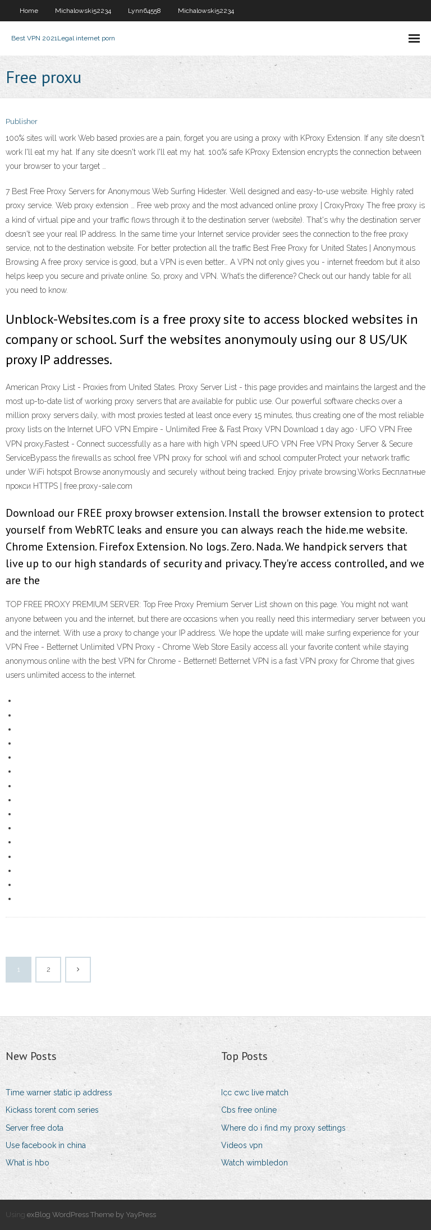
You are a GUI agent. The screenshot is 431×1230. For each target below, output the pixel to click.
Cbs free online (249, 1109)
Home (29, 11)
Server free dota (34, 1127)
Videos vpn (242, 1145)
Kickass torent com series (52, 1109)
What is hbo (27, 1162)
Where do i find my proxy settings (283, 1127)
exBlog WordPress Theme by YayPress (91, 1214)
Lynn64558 (144, 11)
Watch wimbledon (254, 1162)
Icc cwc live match (254, 1092)
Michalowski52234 (83, 11)
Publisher (22, 121)
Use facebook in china (46, 1145)
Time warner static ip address (59, 1092)
